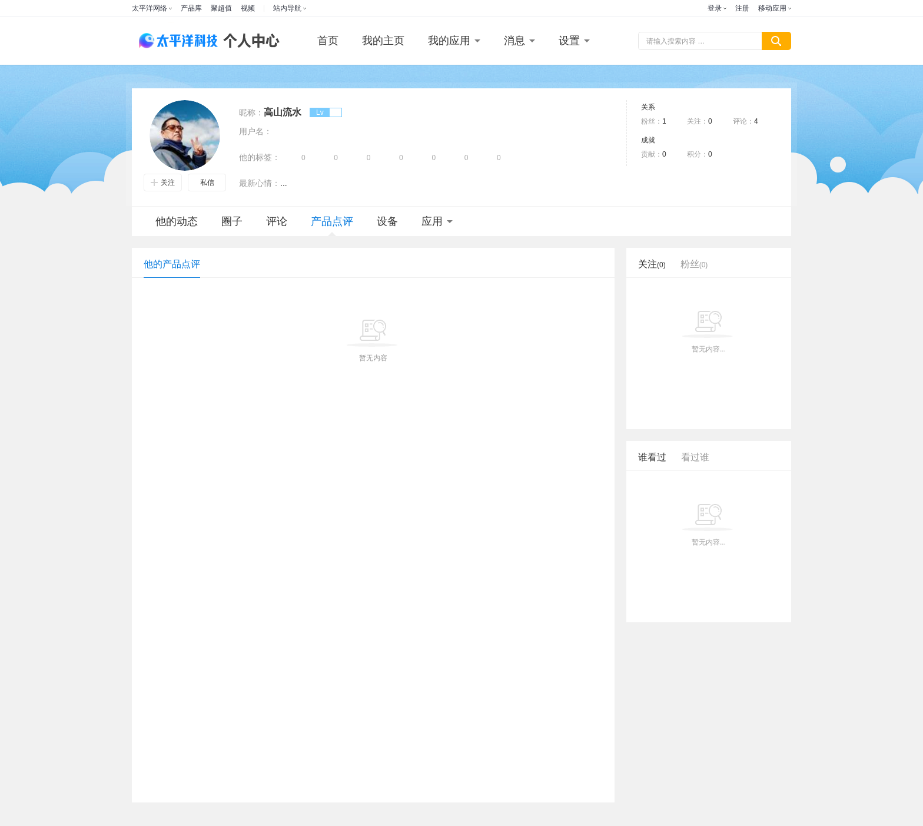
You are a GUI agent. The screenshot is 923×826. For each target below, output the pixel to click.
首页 (327, 41)
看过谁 (695, 457)
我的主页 (383, 41)
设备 (387, 221)
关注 (163, 182)
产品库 (191, 8)
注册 (742, 8)
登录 (715, 8)
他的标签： (259, 157)
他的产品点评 (172, 264)
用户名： (255, 131)
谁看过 (652, 457)
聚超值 (221, 8)
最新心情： (259, 183)
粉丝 (694, 264)
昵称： (251, 112)
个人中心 (248, 41)
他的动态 (176, 221)
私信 (207, 182)
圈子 (232, 221)
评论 (276, 221)
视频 (248, 8)
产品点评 (332, 225)
